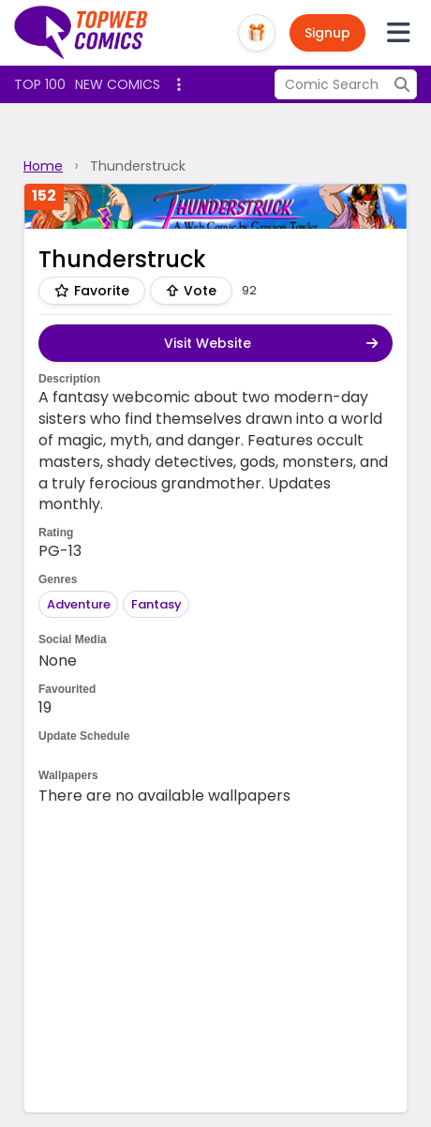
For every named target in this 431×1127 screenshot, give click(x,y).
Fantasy (156, 604)
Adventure (79, 604)
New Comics (117, 84)
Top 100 (40, 84)
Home (43, 166)
